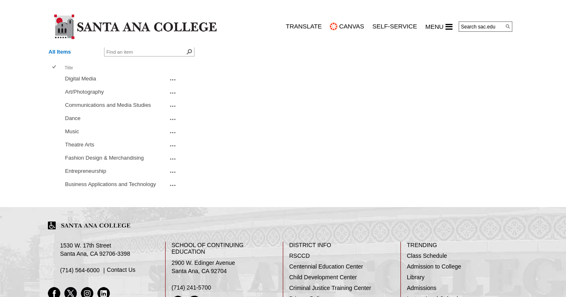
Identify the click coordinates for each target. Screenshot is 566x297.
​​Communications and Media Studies (108, 105)
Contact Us (121, 269)
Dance (73, 118)
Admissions (422, 288)
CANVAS (351, 26)
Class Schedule (427, 255)
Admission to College (434, 266)
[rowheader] (56, 79)
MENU (438, 27)
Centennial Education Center (326, 266)
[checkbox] (55, 67)
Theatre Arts (80, 144)
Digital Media (80, 78)
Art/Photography (84, 92)
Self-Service (394, 26)
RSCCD (299, 255)
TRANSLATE (304, 26)
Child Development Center (323, 277)
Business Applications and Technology (110, 184)
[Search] (508, 26)
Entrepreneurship (86, 171)
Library (416, 277)
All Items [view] (60, 52)
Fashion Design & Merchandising (104, 158)
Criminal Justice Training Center (330, 288)
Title (69, 67)
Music (72, 131)
